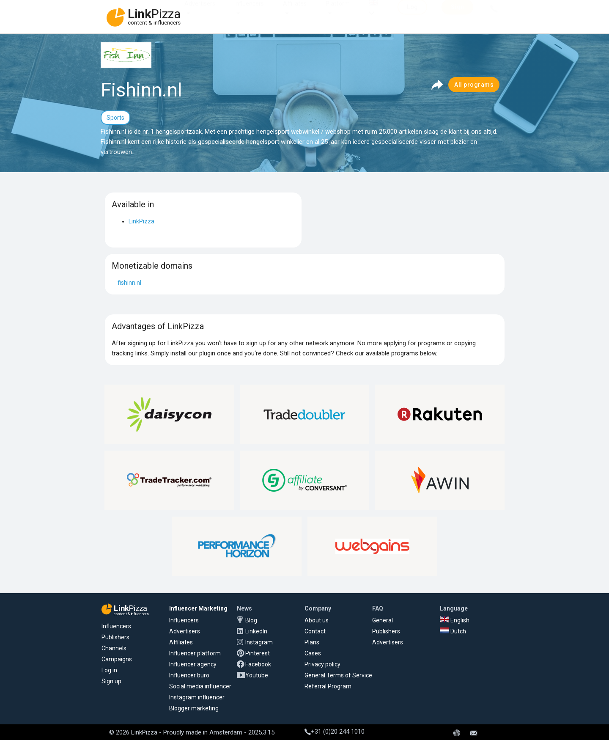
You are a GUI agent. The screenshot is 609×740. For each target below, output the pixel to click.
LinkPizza (141, 221)
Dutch (453, 631)
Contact (315, 631)
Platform (338, 11)
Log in (109, 670)
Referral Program (327, 686)
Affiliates (295, 11)
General (382, 620)
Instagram (259, 642)
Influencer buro (189, 675)
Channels (114, 648)
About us (316, 620)
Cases (312, 653)
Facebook (258, 664)
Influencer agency (193, 664)
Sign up (111, 681)
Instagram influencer (197, 697)
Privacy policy (322, 664)
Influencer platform (195, 653)
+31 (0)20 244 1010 (334, 731)
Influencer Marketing (198, 608)
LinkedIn (256, 631)
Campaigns (117, 659)
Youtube (256, 675)
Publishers (115, 637)
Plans (311, 642)
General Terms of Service (338, 675)
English (454, 620)
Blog (251, 620)
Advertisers (199, 11)
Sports (115, 117)
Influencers (249, 11)
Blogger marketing (194, 708)
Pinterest (257, 653)
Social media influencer (200, 686)
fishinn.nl (129, 282)
